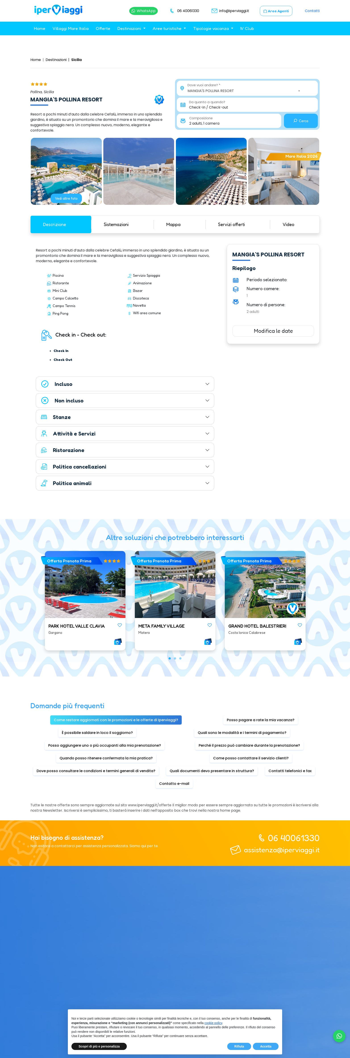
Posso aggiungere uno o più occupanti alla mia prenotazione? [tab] (104, 745)
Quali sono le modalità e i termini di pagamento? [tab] (242, 732)
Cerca (301, 121)
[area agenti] (276, 11)
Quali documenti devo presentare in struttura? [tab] (212, 770)
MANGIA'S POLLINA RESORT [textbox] (211, 90)
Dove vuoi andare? (203, 85)
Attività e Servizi (68, 433)
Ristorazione (62, 450)
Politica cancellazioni (73, 466)
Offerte (103, 28)
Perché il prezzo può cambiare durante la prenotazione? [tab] (249, 745)
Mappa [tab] (173, 224)
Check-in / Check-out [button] (208, 107)
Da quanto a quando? (207, 102)
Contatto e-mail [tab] (174, 783)
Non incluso (61, 400)
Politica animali (66, 483)
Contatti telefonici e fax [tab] (290, 770)
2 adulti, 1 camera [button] (204, 123)
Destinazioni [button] (129, 28)
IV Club (247, 28)
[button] (169, 658)
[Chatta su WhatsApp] (143, 11)
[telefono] (184, 11)
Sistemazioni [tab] (116, 224)
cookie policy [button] (213, 1023)
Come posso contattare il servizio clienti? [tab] (251, 758)
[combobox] (245, 91)
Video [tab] (288, 224)
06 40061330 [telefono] (294, 837)
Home (39, 28)
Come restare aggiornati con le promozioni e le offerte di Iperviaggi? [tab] (116, 720)
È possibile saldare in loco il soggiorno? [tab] (97, 732)
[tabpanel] (125, 369)
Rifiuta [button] (239, 1046)
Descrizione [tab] (54, 224)
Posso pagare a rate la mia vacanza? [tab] (260, 720)
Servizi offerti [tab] (231, 224)
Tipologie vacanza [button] (211, 28)
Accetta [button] (265, 1046)
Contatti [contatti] (312, 10)
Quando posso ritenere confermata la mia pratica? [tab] (106, 758)
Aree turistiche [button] (168, 28)
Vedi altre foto (66, 198)
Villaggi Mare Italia (70, 28)
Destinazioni (56, 59)
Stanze (55, 417)
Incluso (56, 384)
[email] (229, 11)
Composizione (201, 118)
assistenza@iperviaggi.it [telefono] (282, 849)
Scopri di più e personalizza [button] (99, 1046)
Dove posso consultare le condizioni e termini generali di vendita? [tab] (96, 770)
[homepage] (58, 10)
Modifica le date (273, 331)
